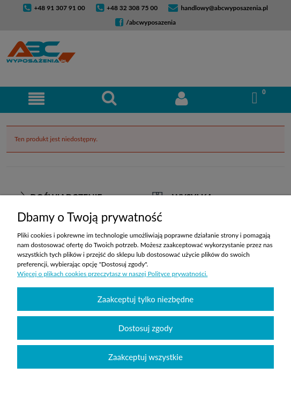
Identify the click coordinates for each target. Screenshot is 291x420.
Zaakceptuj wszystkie (145, 357)
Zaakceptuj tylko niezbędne (145, 299)
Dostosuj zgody (145, 328)
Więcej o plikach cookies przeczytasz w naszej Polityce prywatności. (112, 274)
